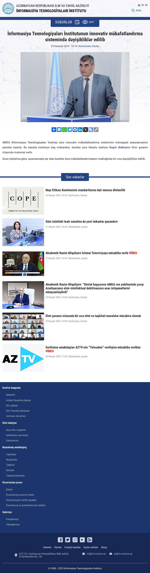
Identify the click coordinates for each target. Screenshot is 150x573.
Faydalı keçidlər (72, 547)
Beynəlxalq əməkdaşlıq (14, 447)
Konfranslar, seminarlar (17, 435)
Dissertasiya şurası (12, 482)
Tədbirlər (10, 464)
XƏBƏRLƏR (63, 22)
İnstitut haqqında (11, 387)
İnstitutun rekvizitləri (16, 416)
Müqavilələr (11, 459)
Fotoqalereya (12, 519)
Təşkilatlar (11, 454)
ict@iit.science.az (96, 553)
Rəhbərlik (10, 394)
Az (139, 5)
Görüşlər (10, 470)
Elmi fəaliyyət (9, 423)
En (143, 5)
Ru (146, 5)
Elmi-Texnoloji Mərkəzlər (18, 410)
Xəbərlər (47, 547)
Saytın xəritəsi (90, 547)
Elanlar (9, 489)
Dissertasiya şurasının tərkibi (20, 494)
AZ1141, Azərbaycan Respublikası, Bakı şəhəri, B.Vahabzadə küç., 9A (44, 555)
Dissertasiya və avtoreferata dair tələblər (25, 505)
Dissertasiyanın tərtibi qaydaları (21, 500)
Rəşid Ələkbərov (119, 147)
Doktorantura (12, 440)
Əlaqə (104, 547)
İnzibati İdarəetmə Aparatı (18, 400)
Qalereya (7, 512)
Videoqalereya (13, 524)
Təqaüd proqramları (15, 475)
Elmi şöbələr (12, 405)
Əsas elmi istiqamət (16, 429)
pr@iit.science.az (123, 553)
